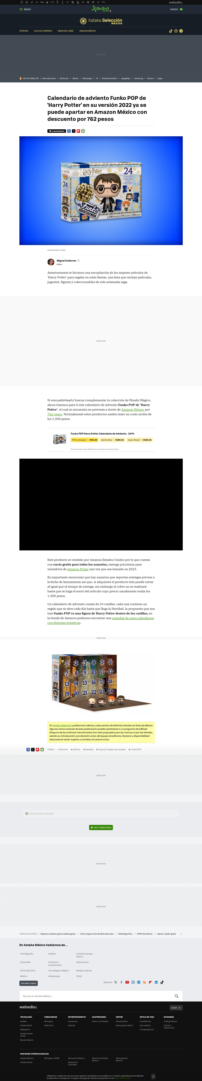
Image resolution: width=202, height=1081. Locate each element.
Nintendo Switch (109, 78)
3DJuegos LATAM (51, 1058)
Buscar (176, 996)
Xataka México (101, 9)
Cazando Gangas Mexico (84, 955)
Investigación (26, 953)
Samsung (138, 78)
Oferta (75, 78)
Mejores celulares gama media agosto (58, 933)
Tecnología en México (58, 970)
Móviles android (84, 970)
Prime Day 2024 (27, 970)
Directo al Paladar (100, 1021)
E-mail (83, 131)
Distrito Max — (112, 439)
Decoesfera (145, 1025)
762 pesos (54, 414)
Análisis (52, 953)
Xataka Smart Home (26, 1034)
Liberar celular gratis (166, 933)
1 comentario (58, 131)
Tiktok (171, 31)
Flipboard (78, 131)
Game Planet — (140, 439)
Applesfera (25, 1029)
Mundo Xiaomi (26, 1039)
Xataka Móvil (26, 1025)
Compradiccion (147, 1029)
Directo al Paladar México (100, 1059)
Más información (123, 1078)
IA (97, 78)
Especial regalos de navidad (112, 749)
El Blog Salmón (170, 1021)
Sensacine (73, 1021)
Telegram (181, 31)
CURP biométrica (145, 933)
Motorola (64, 78)
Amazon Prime (78, 569)
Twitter (73, 131)
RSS (144, 981)
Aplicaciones (82, 962)
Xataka (23, 1021)
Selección (101, 20)
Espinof (71, 1025)
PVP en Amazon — (84, 439)
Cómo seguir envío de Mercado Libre (97, 933)
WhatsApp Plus (125, 933)
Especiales (25, 962)
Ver (102, 827)
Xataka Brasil (26, 1062)
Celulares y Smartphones (55, 963)
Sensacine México (76, 1058)
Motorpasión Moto (124, 1025)
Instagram (176, 31)
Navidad (89, 749)
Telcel (79, 976)
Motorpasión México (122, 1059)
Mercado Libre (66, 30)
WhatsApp (87, 78)
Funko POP (136, 749)
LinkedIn (156, 981)
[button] (68, 260)
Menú (27, 9)
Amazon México (87, 30)
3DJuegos (48, 1021)
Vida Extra (48, 1025)
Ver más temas (28, 983)
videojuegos (54, 976)
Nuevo (174, 9)
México (23, 976)
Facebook (69, 131)
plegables (125, 78)
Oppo (160, 78)
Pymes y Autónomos (169, 1026)
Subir (174, 1007)
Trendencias (145, 1021)
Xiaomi (150, 78)
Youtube (127, 981)
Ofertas (23, 30)
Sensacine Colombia (73, 1063)
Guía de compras (43, 30)
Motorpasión (122, 1021)
